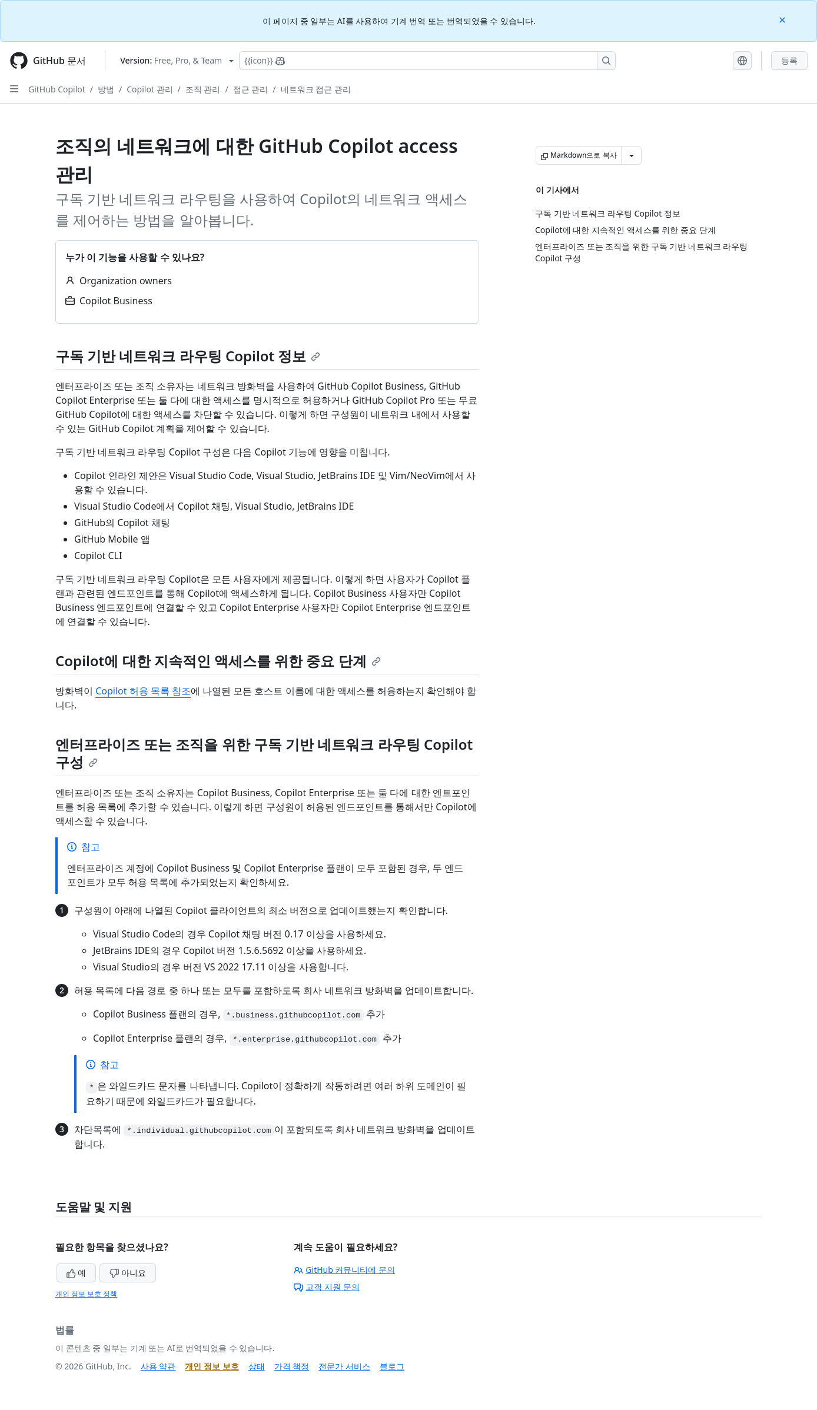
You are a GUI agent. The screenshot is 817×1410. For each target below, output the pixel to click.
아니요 (127, 1272)
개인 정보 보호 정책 (86, 1294)
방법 (106, 89)
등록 (789, 60)
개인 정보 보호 (211, 1366)
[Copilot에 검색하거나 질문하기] (427, 60)
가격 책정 (292, 1366)
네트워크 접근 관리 (316, 89)
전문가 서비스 (344, 1366)
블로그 (392, 1366)
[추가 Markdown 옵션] (632, 155)
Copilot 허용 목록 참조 (143, 690)
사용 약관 (158, 1366)
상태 (256, 1366)
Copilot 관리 (149, 89)
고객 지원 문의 (326, 1286)
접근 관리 (250, 89)
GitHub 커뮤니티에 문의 (344, 1269)
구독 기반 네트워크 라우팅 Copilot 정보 (187, 355)
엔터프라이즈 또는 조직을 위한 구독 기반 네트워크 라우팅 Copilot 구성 (264, 752)
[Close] (783, 19)
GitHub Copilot (56, 89)
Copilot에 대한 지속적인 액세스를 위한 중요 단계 (218, 660)
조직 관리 (203, 89)
